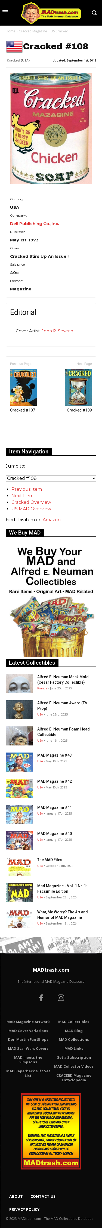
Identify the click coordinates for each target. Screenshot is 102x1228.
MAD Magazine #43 (54, 755)
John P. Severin (57, 330)
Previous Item (26, 489)
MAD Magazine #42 (54, 781)
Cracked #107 (23, 391)
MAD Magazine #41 (54, 807)
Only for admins (24, 438)
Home (10, 31)
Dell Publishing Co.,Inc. (34, 223)
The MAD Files (49, 860)
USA (40, 714)
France (42, 688)
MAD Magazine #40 (54, 833)
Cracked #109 (78, 391)
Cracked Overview (31, 502)
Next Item (22, 495)
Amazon (52, 519)
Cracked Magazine (33, 31)
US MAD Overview (31, 508)
